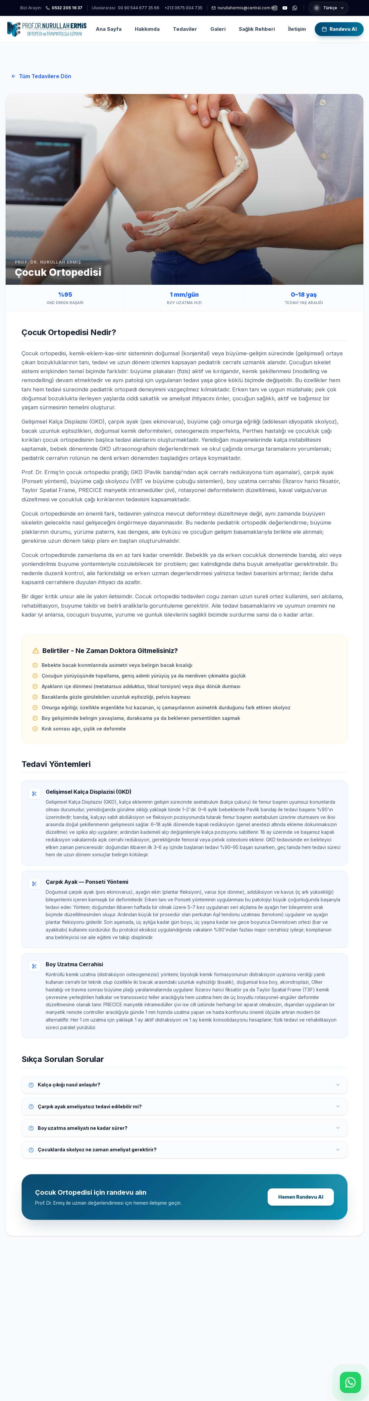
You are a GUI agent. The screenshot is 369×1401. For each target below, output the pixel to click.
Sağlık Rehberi (257, 29)
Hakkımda (147, 29)
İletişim (297, 29)
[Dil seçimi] (328, 8)
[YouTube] (285, 8)
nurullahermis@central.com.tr (243, 7)
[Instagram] (275, 8)
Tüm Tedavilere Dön (41, 76)
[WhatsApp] (294, 8)
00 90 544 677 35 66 (138, 7)
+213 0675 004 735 (183, 7)
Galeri (218, 29)
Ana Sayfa (109, 29)
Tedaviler (185, 29)
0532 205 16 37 (64, 7)
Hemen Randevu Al (300, 1197)
